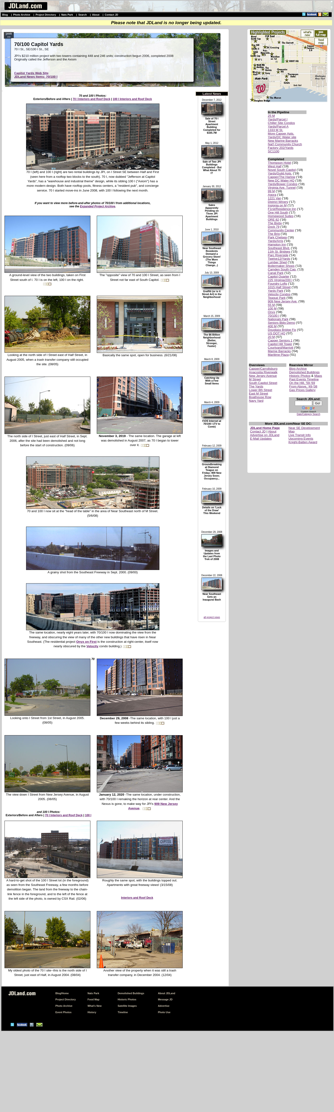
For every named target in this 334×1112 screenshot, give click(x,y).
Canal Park (275, 273)
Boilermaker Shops (281, 266)
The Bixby (275, 223)
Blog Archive (298, 368)
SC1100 (273, 151)
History (92, 1012)
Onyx (271, 312)
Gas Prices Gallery (302, 390)
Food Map (93, 999)
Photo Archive (21, 14)
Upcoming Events (300, 438)
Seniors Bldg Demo (281, 322)
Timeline (123, 1012)
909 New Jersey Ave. (282, 301)
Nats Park (67, 14)
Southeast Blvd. (279, 248)
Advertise (164, 1005)
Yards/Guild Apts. (280, 173)
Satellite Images (127, 1005)
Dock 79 (273, 226)
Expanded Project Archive (97, 206)
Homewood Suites (280, 216)
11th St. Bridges (279, 251)
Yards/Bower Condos (282, 184)
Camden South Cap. (282, 269)
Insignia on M (277, 205)
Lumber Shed (277, 262)
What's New (95, 1005)
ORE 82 (273, 219)
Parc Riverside (278, 255)
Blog (5, 14)
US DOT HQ (276, 333)
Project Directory (46, 14)
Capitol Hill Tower (280, 344)
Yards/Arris (275, 241)
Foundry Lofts (277, 283)
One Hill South (278, 212)
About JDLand (166, 993)
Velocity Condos (279, 294)
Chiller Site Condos (281, 123)
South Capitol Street (263, 383)
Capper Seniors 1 (280, 340)
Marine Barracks (279, 351)
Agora (272, 194)
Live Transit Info (299, 435)
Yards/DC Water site (282, 137)
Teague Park (277, 298)
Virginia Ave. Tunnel (282, 187)
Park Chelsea (277, 237)
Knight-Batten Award (302, 442)
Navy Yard (256, 400)
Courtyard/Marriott (280, 347)
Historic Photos (300, 376)
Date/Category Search (308, 414)
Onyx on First (86, 641)
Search (82, 14)
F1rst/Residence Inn (282, 209)
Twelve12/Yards (279, 258)
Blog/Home (62, 993)
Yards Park (275, 290)
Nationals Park (278, 319)
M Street (255, 379)
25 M (271, 116)
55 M (271, 305)
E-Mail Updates (261, 438)
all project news (212, 617)
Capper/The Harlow (281, 177)
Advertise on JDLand (264, 435)
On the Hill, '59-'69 (302, 383)
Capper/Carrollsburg (263, 368)
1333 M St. (275, 130)
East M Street (258, 393)
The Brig (274, 234)
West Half (275, 166)
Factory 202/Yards (280, 148)
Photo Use (164, 1012)
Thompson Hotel (279, 162)
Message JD (165, 999)
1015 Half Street (279, 287)
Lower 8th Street (260, 390)
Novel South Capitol (282, 170)
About (95, 14)
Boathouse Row (260, 397)
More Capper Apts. (281, 133)
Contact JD (111, 14)
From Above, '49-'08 (303, 386)
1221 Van (274, 198)
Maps (318, 376)
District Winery (278, 202)
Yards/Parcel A (278, 126)
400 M (272, 326)
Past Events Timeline (304, 379)
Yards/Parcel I (278, 119)
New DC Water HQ (281, 180)
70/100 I (273, 315)
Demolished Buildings (304, 372)
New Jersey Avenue (263, 376)
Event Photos (63, 1012)
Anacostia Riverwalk (263, 372)
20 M (271, 337)
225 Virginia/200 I (280, 280)
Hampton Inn (277, 244)
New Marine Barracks (283, 140)
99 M (271, 191)
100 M (272, 308)
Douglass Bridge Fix (282, 330)
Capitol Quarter (278, 276)
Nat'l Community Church (285, 144)
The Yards (256, 386)
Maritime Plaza (278, 354)
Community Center (281, 230)
